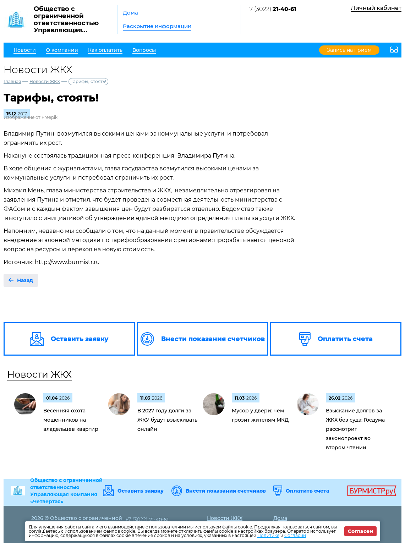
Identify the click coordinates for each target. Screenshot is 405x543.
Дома (130, 12)
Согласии (295, 535)
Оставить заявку (140, 490)
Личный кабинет (376, 8)
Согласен (360, 531)
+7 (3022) (271, 9)
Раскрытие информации (157, 26)
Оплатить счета (307, 490)
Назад (25, 280)
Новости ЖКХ (44, 81)
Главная (12, 81)
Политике (268, 535)
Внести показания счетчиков (226, 490)
